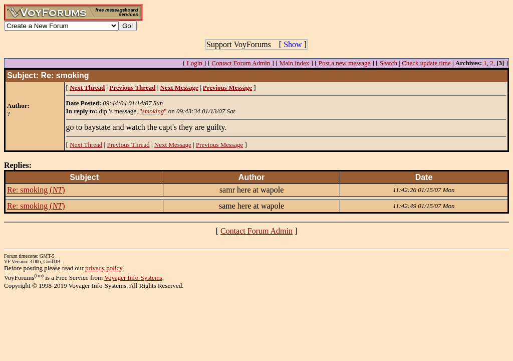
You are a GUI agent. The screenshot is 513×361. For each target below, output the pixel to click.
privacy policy (103, 268)
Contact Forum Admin (240, 63)
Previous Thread (128, 144)
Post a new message (345, 63)
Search (388, 63)
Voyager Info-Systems (133, 277)
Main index (295, 63)
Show (293, 44)
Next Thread (86, 144)
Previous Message (219, 144)
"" (153, 111)
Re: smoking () (36, 190)
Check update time (426, 63)
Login (194, 63)
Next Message (172, 144)
